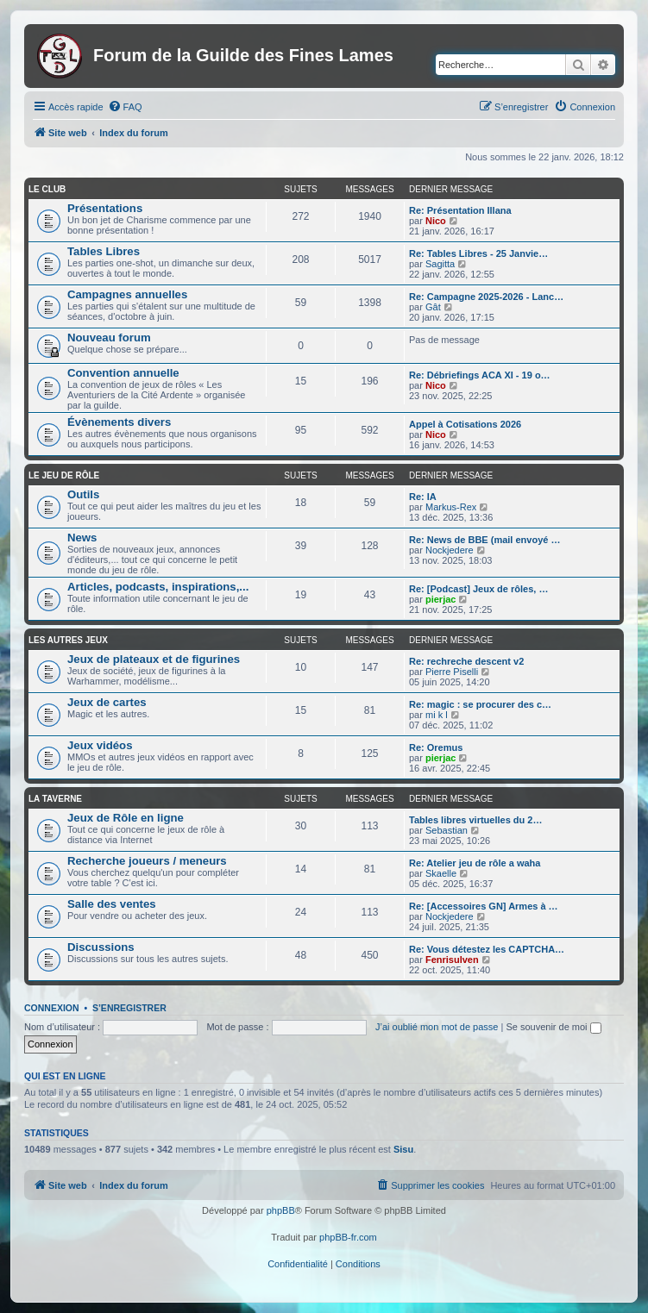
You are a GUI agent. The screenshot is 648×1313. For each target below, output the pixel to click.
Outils (83, 494)
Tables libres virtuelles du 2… (475, 820)
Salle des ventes (111, 903)
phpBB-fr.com (348, 1237)
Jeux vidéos (100, 745)
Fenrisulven (452, 959)
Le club (47, 189)
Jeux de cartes (107, 702)
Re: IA (423, 496)
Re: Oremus (435, 747)
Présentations (104, 208)
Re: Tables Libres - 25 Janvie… (478, 253)
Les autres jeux (68, 640)
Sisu (403, 1149)
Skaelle (440, 873)
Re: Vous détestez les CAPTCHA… (486, 949)
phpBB (281, 1210)
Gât (433, 307)
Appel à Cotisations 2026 (465, 424)
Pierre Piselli (451, 671)
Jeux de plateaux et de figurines (153, 659)
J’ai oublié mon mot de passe (436, 1027)
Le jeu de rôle (63, 475)
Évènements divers (119, 422)
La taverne (55, 798)
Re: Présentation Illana (460, 210)
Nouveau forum (109, 337)
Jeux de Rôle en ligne (125, 817)
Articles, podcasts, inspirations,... (158, 586)
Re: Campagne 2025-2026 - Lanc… (486, 296)
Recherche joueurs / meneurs (147, 860)
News (82, 537)
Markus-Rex (450, 507)
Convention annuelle (123, 372)
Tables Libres (103, 251)
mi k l (436, 715)
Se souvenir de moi (553, 1027)
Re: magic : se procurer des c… (480, 704)
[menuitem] (125, 107)
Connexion (51, 1008)
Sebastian (446, 830)
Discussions (101, 947)
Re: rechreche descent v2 (466, 661)
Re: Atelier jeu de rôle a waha (474, 863)
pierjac (440, 599)
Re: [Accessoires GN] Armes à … (483, 906)
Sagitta (440, 264)
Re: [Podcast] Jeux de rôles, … (478, 589)
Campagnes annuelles (127, 294)
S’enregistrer (129, 1008)
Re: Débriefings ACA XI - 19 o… (479, 375)
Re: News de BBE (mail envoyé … (484, 540)
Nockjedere (449, 550)
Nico (435, 221)
